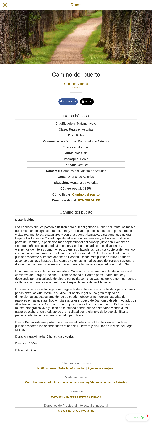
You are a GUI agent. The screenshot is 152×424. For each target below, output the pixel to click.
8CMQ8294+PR (89, 200)
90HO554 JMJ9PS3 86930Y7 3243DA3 (76, 396)
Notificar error (46, 368)
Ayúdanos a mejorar (101, 368)
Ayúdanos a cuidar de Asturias (106, 382)
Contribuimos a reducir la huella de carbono (54, 382)
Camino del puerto (86, 194)
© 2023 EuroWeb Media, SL (76, 410)
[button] (137, 417)
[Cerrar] (5, 5)
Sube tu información (71, 368)
